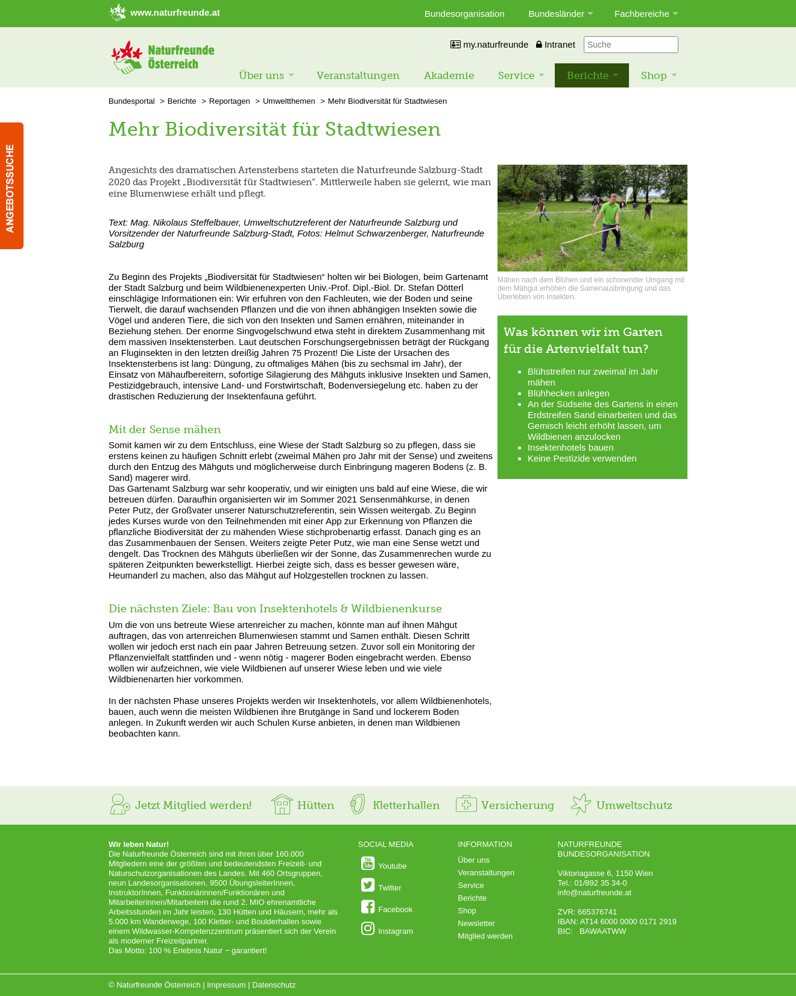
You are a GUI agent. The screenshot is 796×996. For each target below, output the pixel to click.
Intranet (555, 44)
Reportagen (229, 101)
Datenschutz (273, 984)
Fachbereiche (641, 13)
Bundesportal (132, 101)
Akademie (449, 75)
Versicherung (504, 805)
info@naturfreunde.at (594, 892)
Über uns (261, 75)
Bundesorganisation (465, 13)
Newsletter (476, 923)
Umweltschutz (620, 805)
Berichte (587, 75)
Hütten (302, 805)
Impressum (226, 984)
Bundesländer (557, 13)
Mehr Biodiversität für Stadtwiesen (387, 101)
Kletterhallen (393, 805)
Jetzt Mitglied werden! (180, 805)
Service (516, 75)
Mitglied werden (485, 935)
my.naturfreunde (489, 44)
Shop (654, 75)
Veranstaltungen (358, 75)
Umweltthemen (289, 101)
